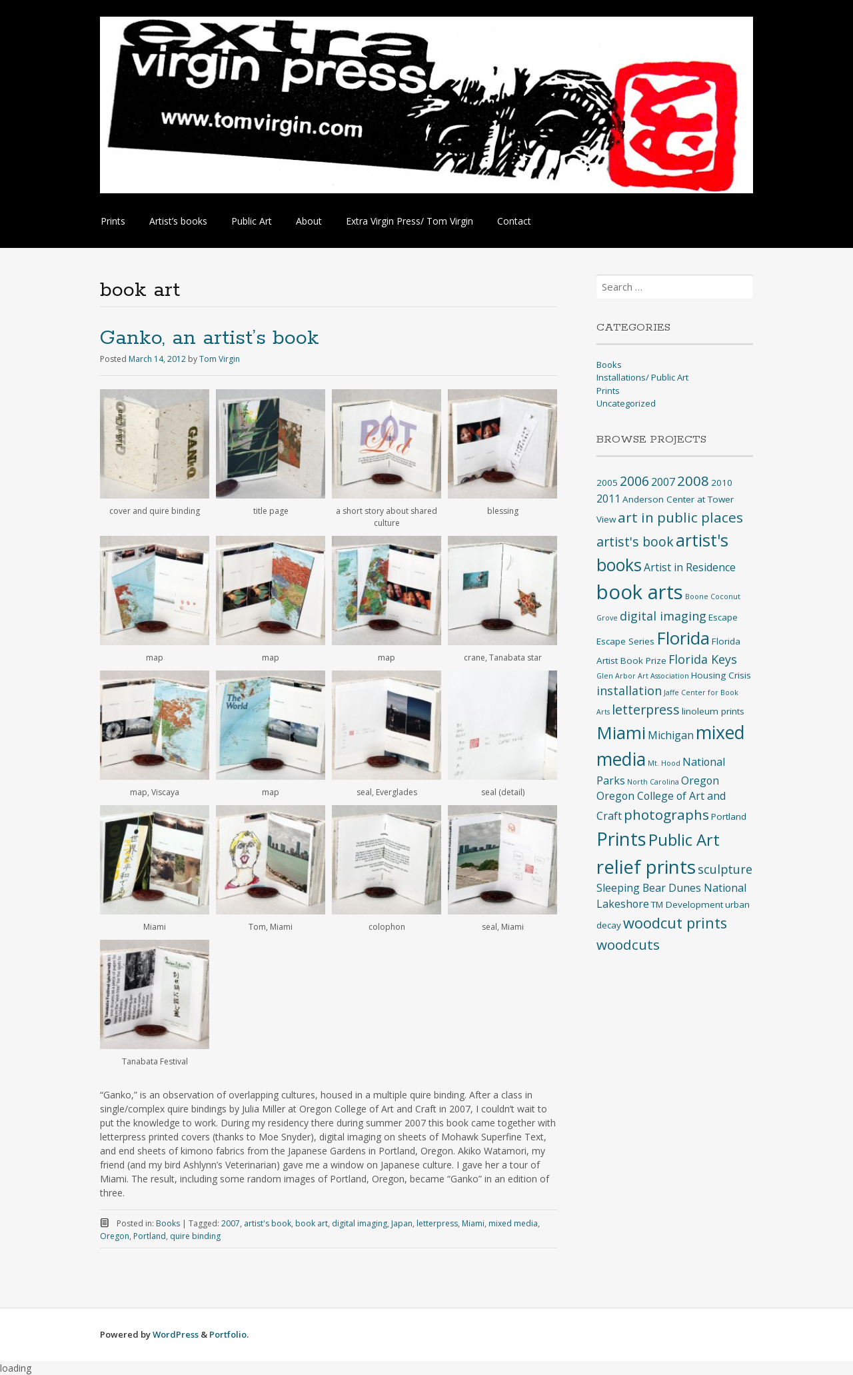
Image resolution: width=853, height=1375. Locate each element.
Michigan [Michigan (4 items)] (671, 735)
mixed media (513, 1223)
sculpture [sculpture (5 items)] (725, 869)
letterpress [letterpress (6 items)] (646, 709)
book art (311, 1223)
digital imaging (359, 1223)
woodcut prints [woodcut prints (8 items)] (675, 922)
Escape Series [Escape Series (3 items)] (625, 641)
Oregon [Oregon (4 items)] (700, 780)
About (309, 221)
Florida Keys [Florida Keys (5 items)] (702, 659)
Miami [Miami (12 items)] (621, 732)
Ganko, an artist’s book (209, 338)
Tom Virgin (219, 359)
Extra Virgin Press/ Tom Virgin (409, 221)
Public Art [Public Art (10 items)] (684, 839)
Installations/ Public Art (642, 377)
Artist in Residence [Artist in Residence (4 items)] (690, 567)
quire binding (195, 1236)
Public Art (251, 221)
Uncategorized (626, 403)
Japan (402, 1223)
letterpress (437, 1223)
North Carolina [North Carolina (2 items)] (653, 781)
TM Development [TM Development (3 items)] (687, 904)
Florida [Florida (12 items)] (683, 638)
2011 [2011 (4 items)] (608, 498)
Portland (149, 1236)
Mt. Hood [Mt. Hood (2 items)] (664, 763)
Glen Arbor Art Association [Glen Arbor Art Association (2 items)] (642, 676)
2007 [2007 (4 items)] (663, 482)
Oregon (114, 1236)
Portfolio (228, 1334)
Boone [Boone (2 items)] (696, 596)
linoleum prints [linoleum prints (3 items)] (713, 711)
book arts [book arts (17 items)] (639, 592)
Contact (514, 221)
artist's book (267, 1223)
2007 (230, 1223)
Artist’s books (178, 221)
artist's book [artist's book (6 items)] (635, 542)
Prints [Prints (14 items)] (621, 838)
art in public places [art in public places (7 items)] (680, 517)
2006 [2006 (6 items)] (634, 481)
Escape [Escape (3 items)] (723, 617)
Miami (473, 1223)
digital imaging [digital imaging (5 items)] (663, 616)
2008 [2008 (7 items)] (693, 480)
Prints (113, 221)
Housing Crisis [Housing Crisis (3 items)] (721, 675)
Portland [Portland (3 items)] (728, 816)
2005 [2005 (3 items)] (607, 483)
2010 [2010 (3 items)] (721, 483)
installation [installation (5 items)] (629, 690)
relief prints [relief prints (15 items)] (646, 866)
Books (168, 1223)
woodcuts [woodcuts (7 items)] (628, 944)
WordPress (176, 1334)
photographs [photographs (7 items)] (666, 814)
